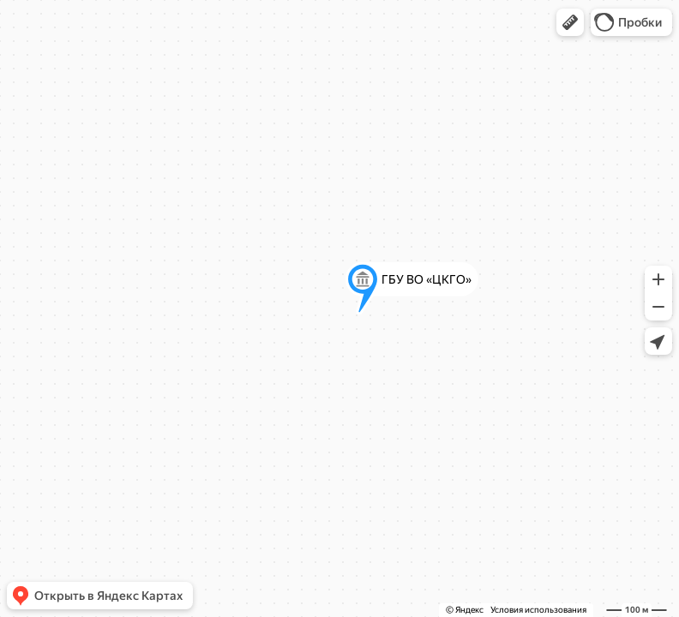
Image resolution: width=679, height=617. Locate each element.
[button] (570, 22)
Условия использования (538, 609)
